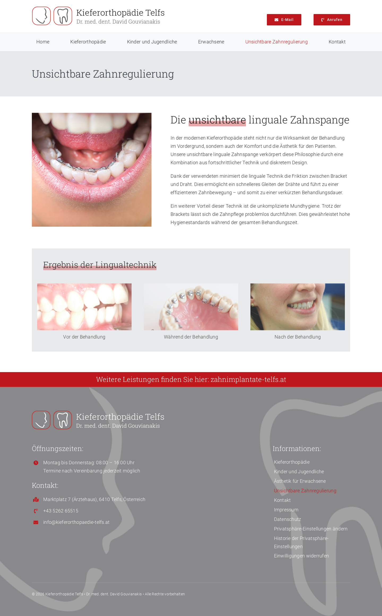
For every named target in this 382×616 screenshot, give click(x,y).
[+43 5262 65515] (332, 19)
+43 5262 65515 (60, 511)
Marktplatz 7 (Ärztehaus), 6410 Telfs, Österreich (94, 499)
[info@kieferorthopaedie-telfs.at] (284, 19)
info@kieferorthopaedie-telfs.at (76, 522)
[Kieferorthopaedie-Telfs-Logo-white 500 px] (98, 413)
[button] (311, 528)
